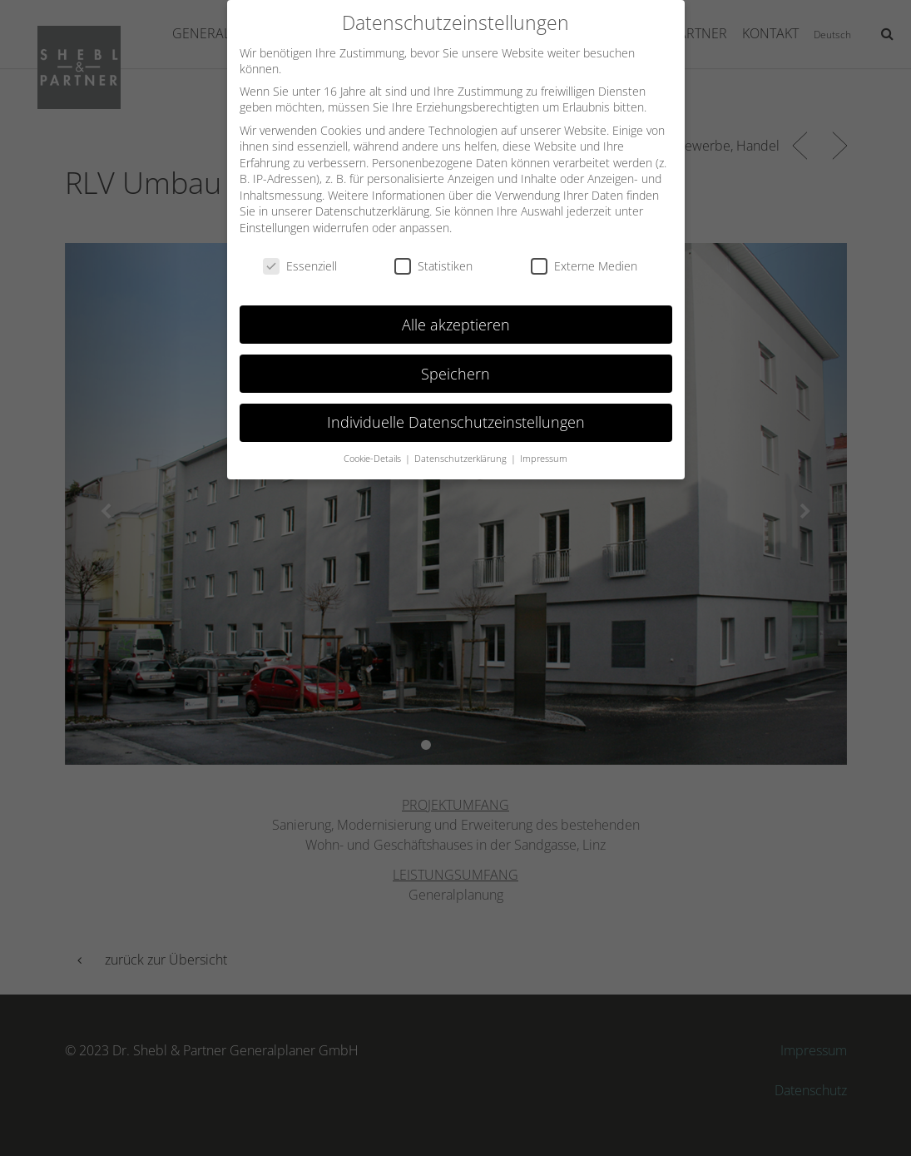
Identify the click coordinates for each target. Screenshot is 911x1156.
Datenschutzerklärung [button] (461, 447)
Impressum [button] (543, 447)
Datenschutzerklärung (372, 199)
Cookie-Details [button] (374, 447)
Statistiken (433, 254)
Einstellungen (274, 216)
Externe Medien (584, 254)
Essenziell (300, 254)
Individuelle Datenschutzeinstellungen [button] (456, 410)
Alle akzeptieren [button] (456, 312)
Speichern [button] (455, 361)
